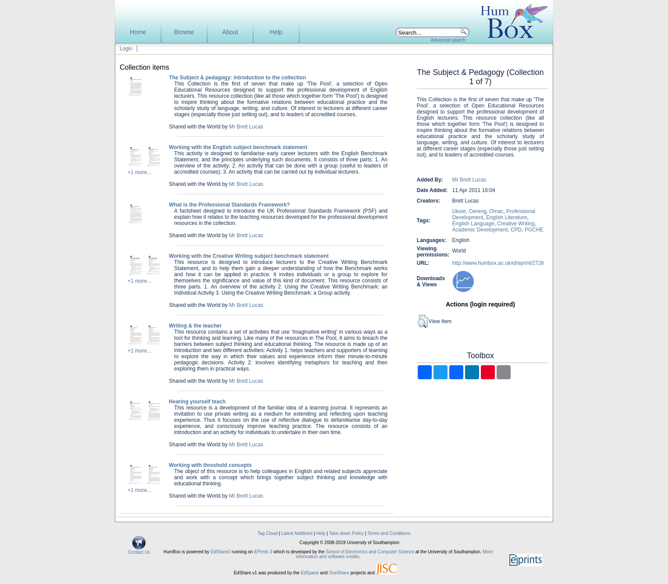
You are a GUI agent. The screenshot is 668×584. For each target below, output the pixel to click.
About (230, 32)
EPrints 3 (263, 551)
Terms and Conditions (389, 533)
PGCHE (534, 230)
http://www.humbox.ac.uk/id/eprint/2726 (498, 263)
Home (138, 32)
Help (276, 32)
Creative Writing (515, 224)
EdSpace (310, 572)
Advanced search (448, 40)
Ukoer (459, 211)
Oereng (478, 211)
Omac (496, 211)
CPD (516, 230)
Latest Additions (297, 533)
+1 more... (139, 172)
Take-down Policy (346, 533)
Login (126, 49)
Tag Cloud (267, 533)
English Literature (506, 217)
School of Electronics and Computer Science (370, 551)
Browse (184, 32)
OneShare (339, 572)
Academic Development (480, 230)
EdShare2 (220, 551)
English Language (473, 224)
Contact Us (139, 550)
